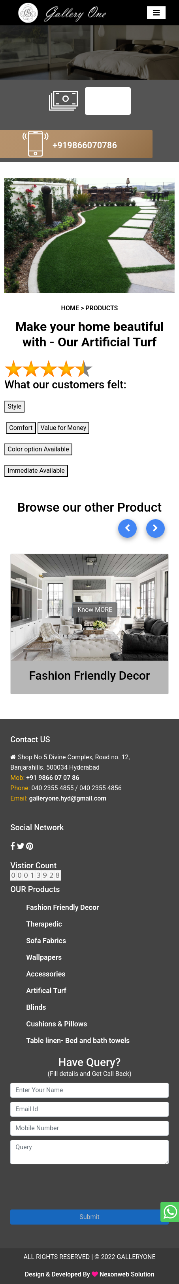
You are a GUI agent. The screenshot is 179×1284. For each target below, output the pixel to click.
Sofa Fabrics (46, 940)
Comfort (20, 428)
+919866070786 (85, 145)
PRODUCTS (101, 308)
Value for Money (64, 428)
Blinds (36, 1007)
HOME (70, 308)
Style (14, 406)
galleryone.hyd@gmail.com (67, 798)
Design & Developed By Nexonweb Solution (90, 1274)
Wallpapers (44, 957)
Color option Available (38, 449)
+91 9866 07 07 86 (52, 777)
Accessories (45, 974)
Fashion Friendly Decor (62, 907)
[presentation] (70, 1183)
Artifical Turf (46, 990)
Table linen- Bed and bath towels (78, 1040)
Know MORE (94, 609)
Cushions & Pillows (56, 1024)
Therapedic (44, 924)
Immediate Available (36, 470)
